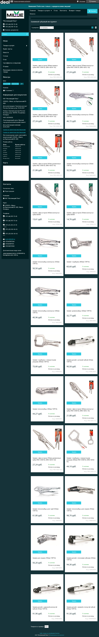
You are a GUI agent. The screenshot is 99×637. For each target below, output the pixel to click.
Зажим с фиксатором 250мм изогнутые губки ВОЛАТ (80, 213)
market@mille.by (10, 239)
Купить (40, 59)
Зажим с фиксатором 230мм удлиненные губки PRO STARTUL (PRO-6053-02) (47, 459)
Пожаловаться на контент (57, 635)
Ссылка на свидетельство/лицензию (14, 130)
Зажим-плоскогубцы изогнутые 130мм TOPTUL (80, 164)
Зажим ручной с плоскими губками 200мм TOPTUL (81, 559)
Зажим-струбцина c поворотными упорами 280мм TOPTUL (44, 361)
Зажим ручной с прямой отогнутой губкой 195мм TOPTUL (81, 608)
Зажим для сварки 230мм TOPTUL (44, 558)
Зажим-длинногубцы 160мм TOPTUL (79, 311)
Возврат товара (75, 11)
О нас (56, 11)
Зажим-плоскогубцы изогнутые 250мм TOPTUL (80, 115)
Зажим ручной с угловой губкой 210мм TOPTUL (80, 361)
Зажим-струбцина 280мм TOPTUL (78, 262)
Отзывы (5, 66)
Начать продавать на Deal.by (22, 1)
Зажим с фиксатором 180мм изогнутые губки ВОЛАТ (46, 213)
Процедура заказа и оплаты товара (13, 71)
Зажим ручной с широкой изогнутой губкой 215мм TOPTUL (45, 608)
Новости (6, 52)
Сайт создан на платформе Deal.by (49, 633)
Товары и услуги (44, 11)
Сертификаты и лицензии (12, 63)
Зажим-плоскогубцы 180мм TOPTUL (45, 409)
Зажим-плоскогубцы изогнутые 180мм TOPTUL (46, 312)
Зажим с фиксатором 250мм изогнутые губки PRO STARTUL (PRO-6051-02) (80, 66)
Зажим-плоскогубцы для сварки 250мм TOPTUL (80, 510)
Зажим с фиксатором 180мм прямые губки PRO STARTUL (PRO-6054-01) (45, 66)
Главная (33, 11)
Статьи (5, 56)
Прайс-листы (7, 49)
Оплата (32, 14)
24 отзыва (82, 1)
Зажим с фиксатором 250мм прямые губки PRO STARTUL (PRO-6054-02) (45, 115)
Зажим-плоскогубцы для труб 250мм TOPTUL (45, 510)
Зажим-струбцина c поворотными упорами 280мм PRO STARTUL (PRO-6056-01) (81, 460)
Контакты (63, 11)
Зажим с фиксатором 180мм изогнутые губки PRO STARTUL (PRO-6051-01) (80, 410)
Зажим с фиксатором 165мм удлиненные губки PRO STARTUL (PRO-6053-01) (47, 164)
